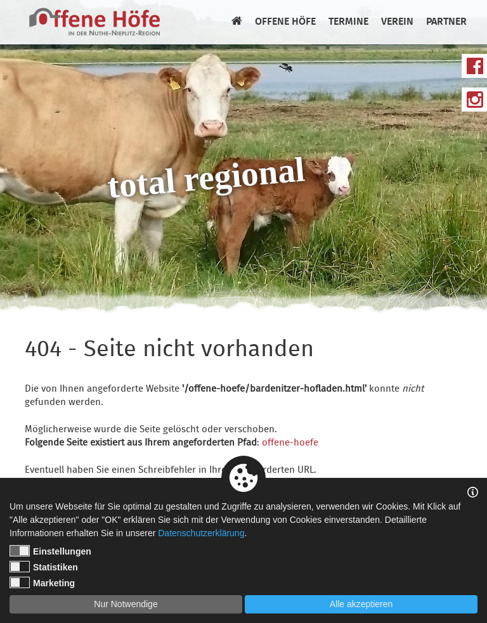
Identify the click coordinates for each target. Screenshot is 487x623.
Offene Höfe (285, 22)
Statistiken (44, 566)
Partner (446, 22)
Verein (397, 22)
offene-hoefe (290, 443)
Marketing (42, 582)
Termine (348, 22)
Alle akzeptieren (361, 604)
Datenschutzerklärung (201, 533)
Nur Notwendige (125, 604)
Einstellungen (50, 550)
